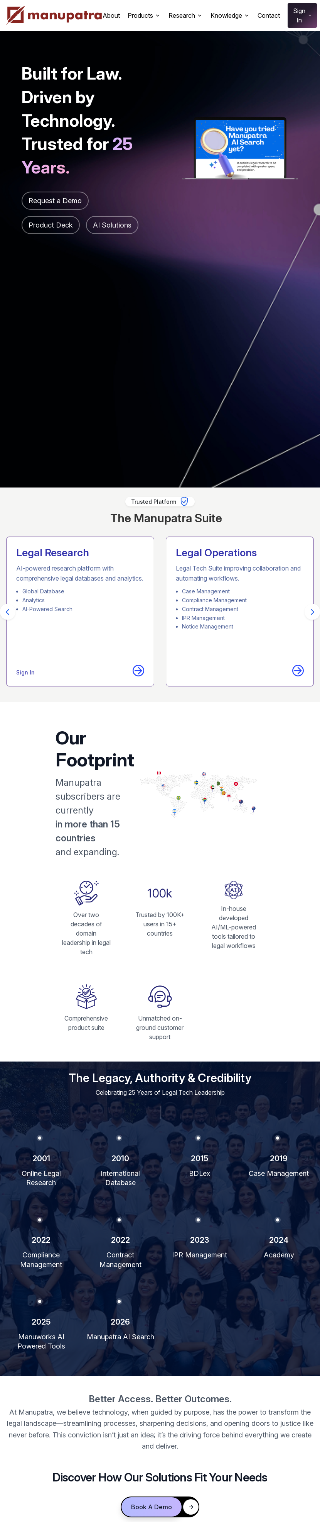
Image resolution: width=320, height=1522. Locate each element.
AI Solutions (112, 225)
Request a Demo (55, 201)
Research (185, 15)
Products (144, 15)
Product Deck (51, 225)
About (111, 15)
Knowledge (230, 15)
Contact (269, 15)
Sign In (302, 15)
